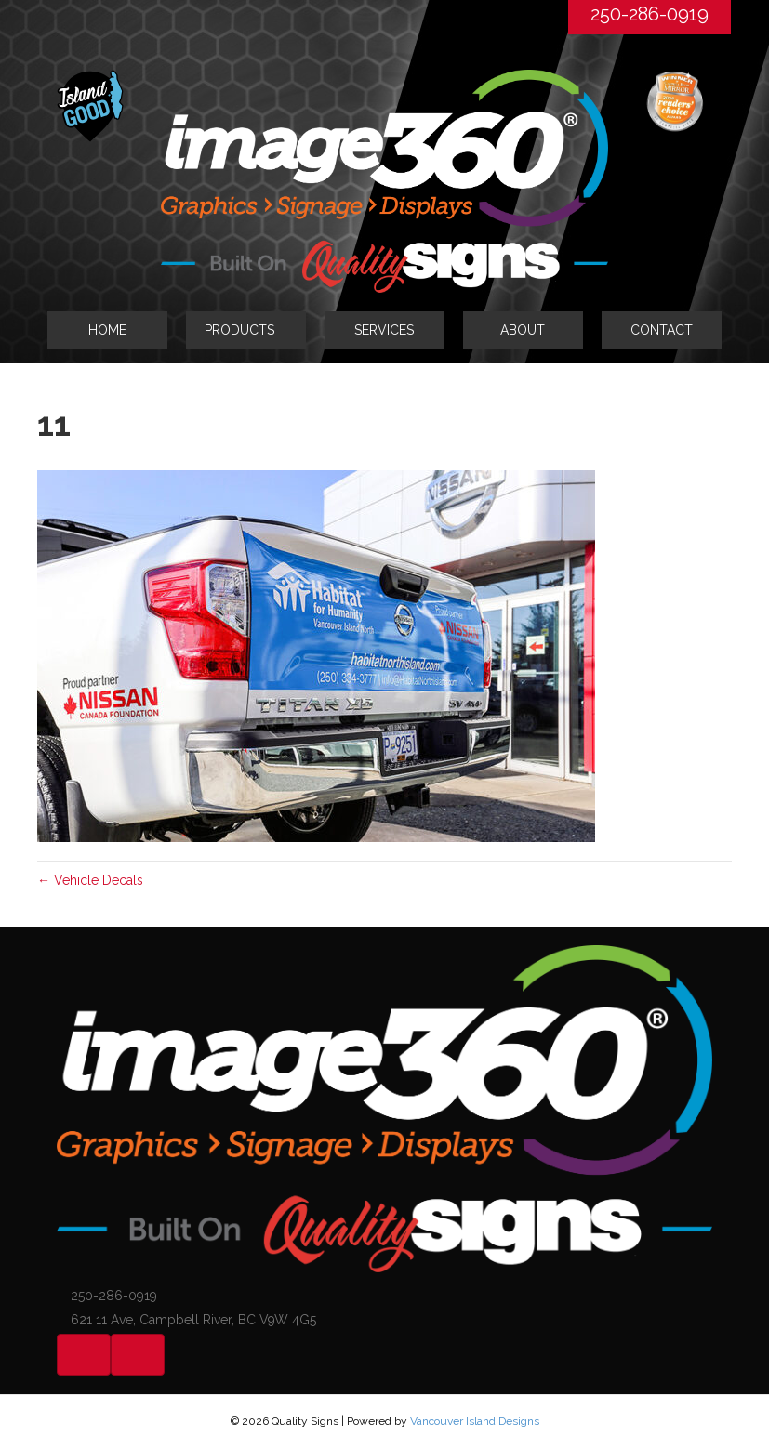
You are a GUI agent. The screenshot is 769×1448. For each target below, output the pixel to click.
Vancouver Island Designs (474, 1421)
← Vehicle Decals (90, 880)
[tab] (246, 330)
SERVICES (384, 330)
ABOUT (522, 330)
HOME (107, 330)
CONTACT (661, 330)
